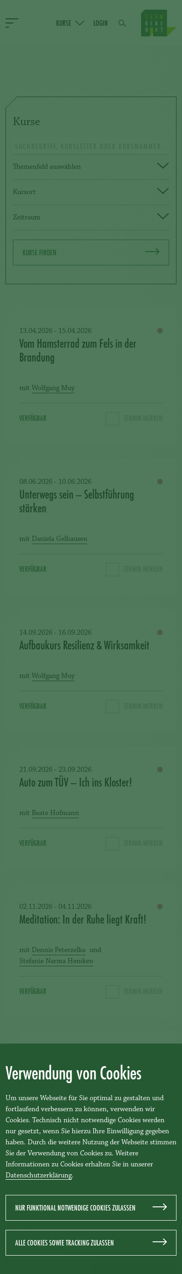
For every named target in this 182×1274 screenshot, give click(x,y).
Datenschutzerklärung (39, 1175)
